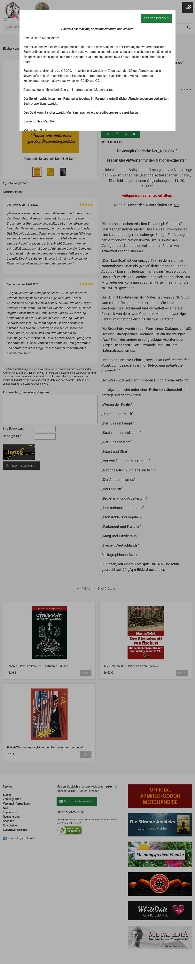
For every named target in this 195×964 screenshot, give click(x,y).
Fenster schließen (156, 18)
